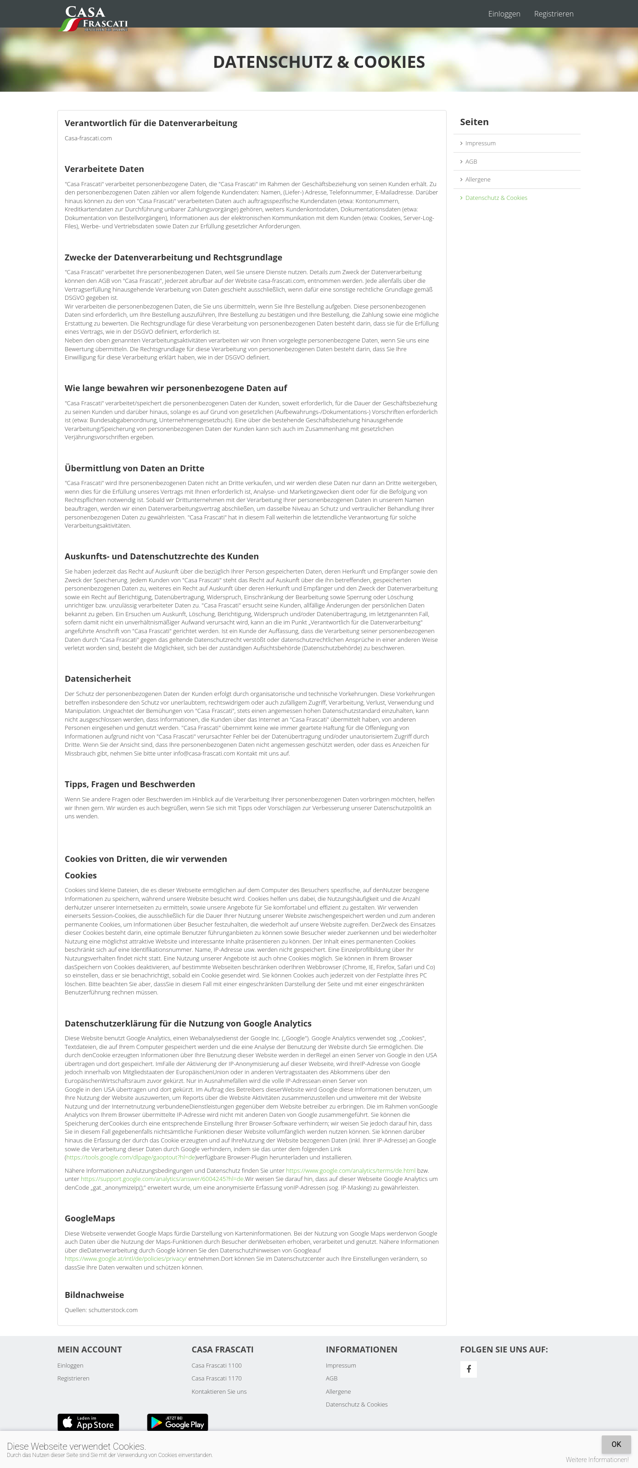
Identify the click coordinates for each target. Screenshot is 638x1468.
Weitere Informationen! (597, 1459)
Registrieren (554, 14)
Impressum (478, 143)
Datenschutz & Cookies (494, 197)
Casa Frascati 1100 (217, 1365)
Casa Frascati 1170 (217, 1378)
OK (616, 1444)
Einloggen (504, 14)
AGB (468, 161)
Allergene (475, 179)
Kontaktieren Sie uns (219, 1391)
